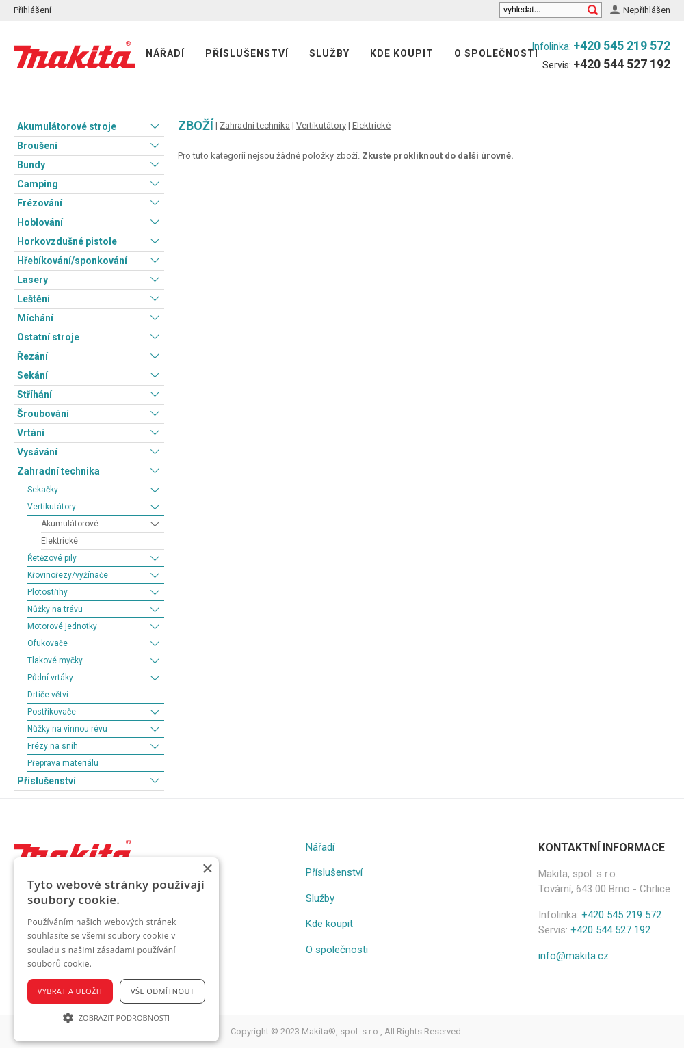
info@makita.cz (573, 956)
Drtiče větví (47, 694)
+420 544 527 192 (621, 64)
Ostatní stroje (48, 337)
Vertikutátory (51, 506)
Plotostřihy (47, 592)
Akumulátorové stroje (66, 126)
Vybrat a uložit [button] (70, 991)
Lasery (32, 279)
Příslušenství (247, 53)
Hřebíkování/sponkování (72, 260)
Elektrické (59, 541)
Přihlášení (32, 10)
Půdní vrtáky (50, 677)
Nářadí (165, 53)
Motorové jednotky (62, 626)
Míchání (35, 317)
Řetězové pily (52, 558)
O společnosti (496, 53)
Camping (37, 183)
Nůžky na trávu (55, 609)
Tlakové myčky (55, 660)
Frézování (39, 203)
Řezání (32, 356)
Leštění (33, 298)
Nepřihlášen (646, 10)
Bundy (31, 164)
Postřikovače (51, 712)
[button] (116, 1017)
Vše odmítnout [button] (162, 991)
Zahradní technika (58, 471)
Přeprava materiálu (62, 763)
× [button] (207, 869)
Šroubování (43, 413)
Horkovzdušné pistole (67, 241)
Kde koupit (402, 53)
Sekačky (42, 489)
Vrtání (30, 432)
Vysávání (37, 451)
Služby (329, 53)
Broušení (37, 145)
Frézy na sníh (52, 746)
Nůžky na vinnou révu (67, 729)
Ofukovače (47, 643)
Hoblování (40, 222)
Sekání (32, 375)
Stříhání (34, 394)
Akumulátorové (69, 524)
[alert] (116, 949)
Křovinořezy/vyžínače (67, 575)
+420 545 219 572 (621, 45)
